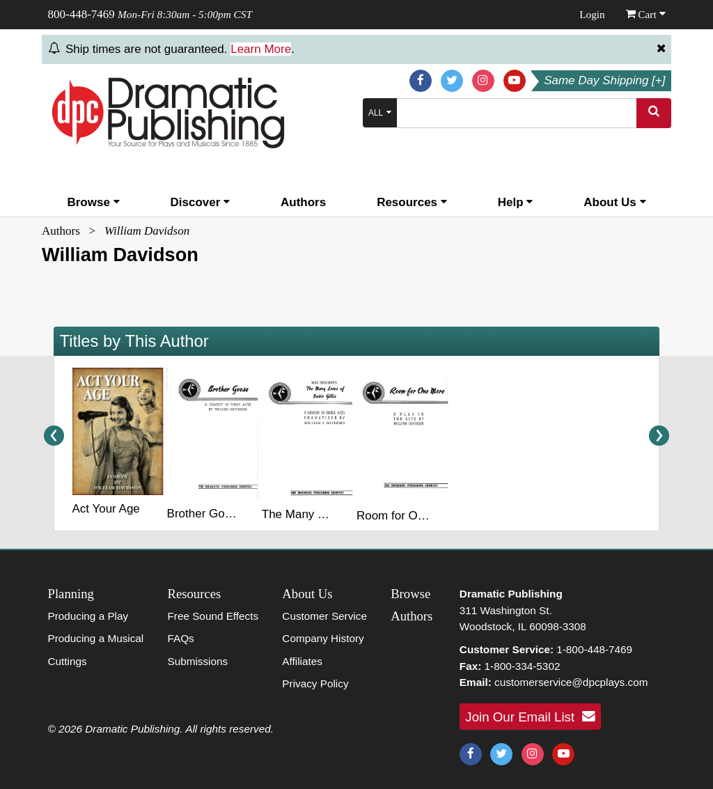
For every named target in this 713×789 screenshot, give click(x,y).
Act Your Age (105, 508)
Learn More (260, 49)
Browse (93, 202)
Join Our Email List (530, 716)
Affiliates (302, 661)
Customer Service (324, 616)
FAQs (180, 638)
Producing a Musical (96, 638)
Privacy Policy (315, 683)
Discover (200, 202)
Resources (412, 202)
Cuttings (67, 661)
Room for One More (408, 515)
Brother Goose (205, 513)
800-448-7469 (81, 14)
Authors (303, 202)
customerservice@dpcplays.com (571, 682)
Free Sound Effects (212, 616)
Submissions (197, 661)
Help (515, 202)
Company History (322, 638)
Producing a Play (88, 616)
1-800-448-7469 (594, 649)
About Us (614, 202)
